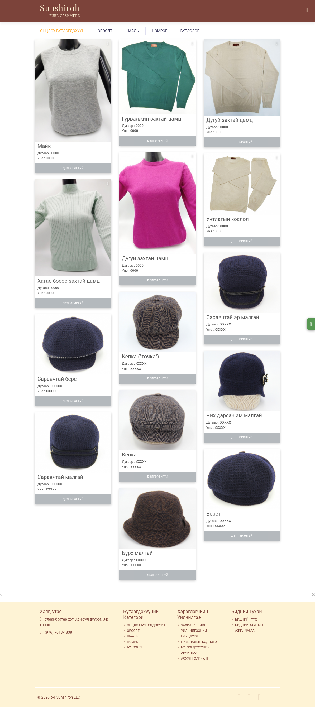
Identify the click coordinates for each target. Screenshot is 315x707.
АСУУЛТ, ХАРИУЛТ (194, 658)
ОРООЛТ (105, 31)
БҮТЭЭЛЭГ (189, 31)
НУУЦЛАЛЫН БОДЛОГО (199, 642)
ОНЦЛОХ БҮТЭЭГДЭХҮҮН (62, 31)
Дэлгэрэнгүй (73, 168)
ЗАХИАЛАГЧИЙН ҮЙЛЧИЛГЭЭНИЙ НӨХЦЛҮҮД (194, 630)
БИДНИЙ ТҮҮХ (246, 619)
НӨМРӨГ (159, 31)
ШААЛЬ (132, 31)
